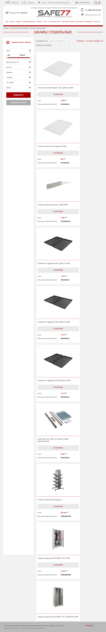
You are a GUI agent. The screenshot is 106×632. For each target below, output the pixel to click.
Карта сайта (39, 610)
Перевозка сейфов (62, 600)
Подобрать (18, 95)
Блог (45, 21)
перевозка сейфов (68, 21)
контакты (96, 21)
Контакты (38, 607)
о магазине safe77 (54, 21)
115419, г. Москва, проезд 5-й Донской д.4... (54, 2)
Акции (58, 597)
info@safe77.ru (82, 2)
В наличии (52, 98)
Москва (24, 13)
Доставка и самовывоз (64, 602)
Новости (39, 21)
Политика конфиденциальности (42, 613)
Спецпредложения (28, 21)
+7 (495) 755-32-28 (91, 9)
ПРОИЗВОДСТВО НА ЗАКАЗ (14, 597)
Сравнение (12, 2)
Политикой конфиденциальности (37, 628)
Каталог (10, 22)
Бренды (18, 21)
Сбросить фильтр (18, 102)
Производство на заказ (63, 16)
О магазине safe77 (41, 602)
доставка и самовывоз (84, 21)
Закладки (28, 2)
